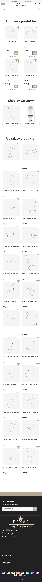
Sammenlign (13, 56)
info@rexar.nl (6, 539)
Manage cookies (27, 1)
